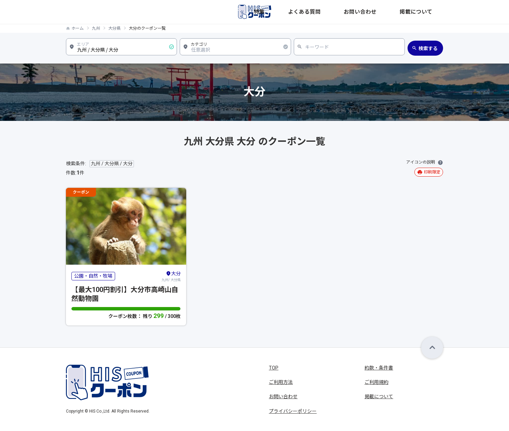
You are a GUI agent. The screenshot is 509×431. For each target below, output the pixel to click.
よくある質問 (355, 12)
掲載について (428, 12)
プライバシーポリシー (293, 411)
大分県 (114, 28)
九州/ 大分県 (171, 276)
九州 (96, 28)
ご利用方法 (281, 382)
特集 (327, 12)
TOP (273, 368)
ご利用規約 (376, 382)
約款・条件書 (378, 368)
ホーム (77, 28)
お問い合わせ (391, 12)
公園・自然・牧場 (93, 276)
